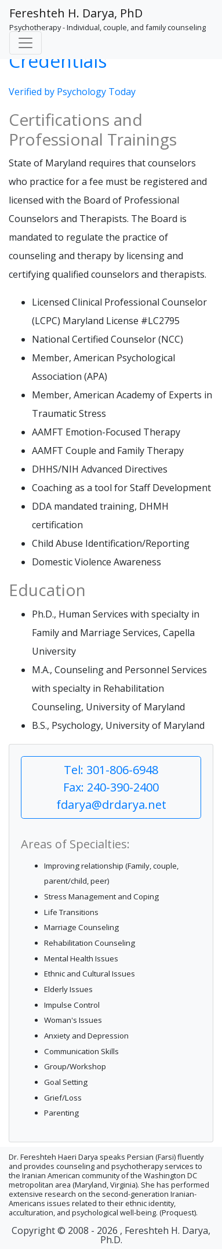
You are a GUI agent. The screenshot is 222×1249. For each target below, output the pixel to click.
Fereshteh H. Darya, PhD (76, 13)
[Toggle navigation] (25, 43)
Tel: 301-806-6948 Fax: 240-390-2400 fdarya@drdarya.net (111, 787)
